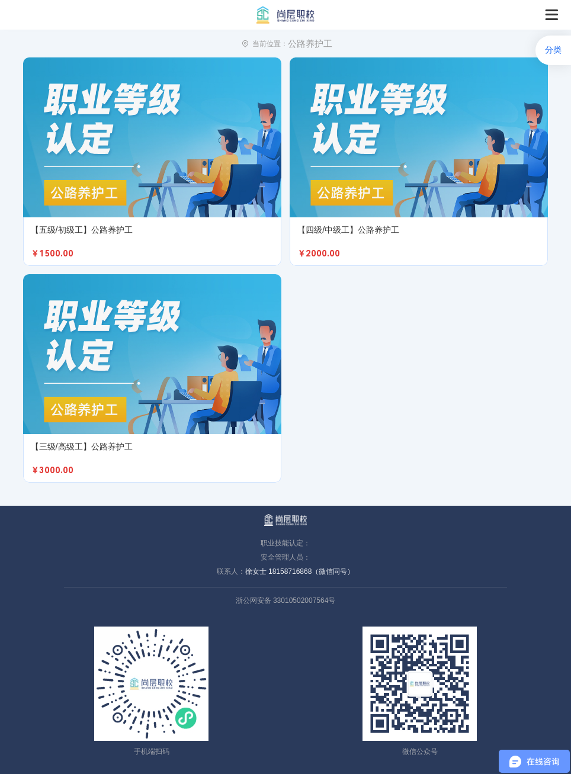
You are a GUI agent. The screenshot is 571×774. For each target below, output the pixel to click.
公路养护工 (310, 43)
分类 (553, 49)
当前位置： (270, 44)
